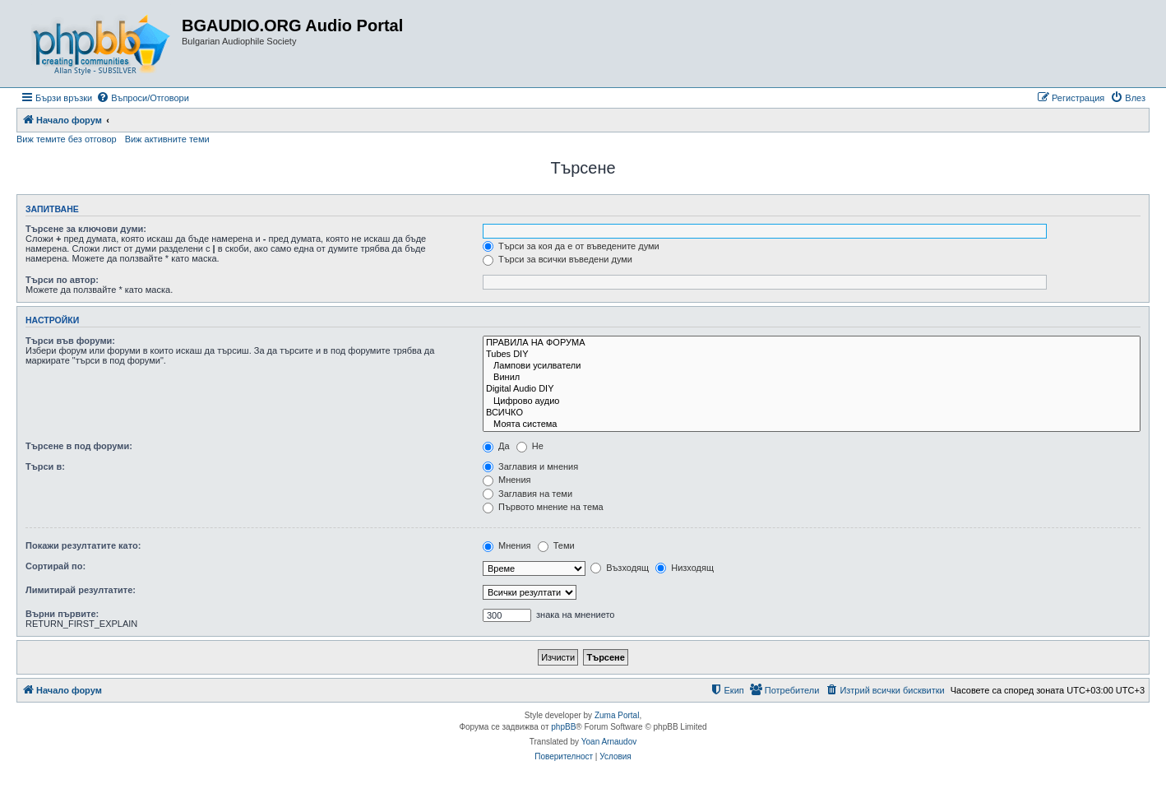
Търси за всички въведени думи (557, 259)
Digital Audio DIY (811, 389)
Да (496, 446)
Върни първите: (62, 614)
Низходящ (684, 568)
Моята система (811, 424)
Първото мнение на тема (543, 507)
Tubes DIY (811, 354)
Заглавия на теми (527, 494)
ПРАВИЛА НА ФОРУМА (811, 343)
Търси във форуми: (70, 341)
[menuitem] (142, 98)
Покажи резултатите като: (83, 545)
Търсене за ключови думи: (85, 229)
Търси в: (45, 466)
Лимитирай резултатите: (80, 590)
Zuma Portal (617, 715)
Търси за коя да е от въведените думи (571, 246)
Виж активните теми (167, 139)
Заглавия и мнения (530, 466)
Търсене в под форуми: (78, 446)
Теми (556, 545)
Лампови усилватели (811, 366)
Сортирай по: (55, 566)
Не (530, 446)
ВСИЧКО (811, 413)
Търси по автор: (62, 280)
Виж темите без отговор (66, 139)
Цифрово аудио (811, 401)
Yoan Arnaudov (608, 741)
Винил (811, 377)
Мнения (507, 480)
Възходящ (619, 568)
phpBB (563, 726)
